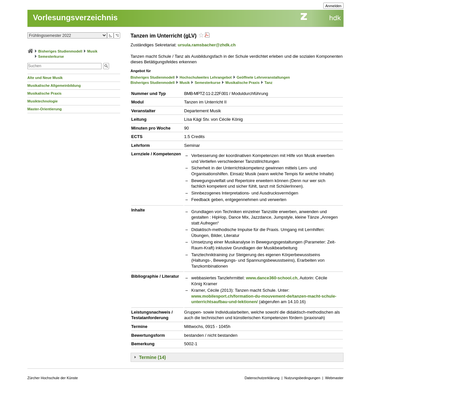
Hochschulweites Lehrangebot (206, 77)
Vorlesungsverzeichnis (75, 17)
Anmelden (333, 6)
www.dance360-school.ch (271, 277)
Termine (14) (152, 357)
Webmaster (334, 378)
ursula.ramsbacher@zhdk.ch (206, 44)
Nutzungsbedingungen (302, 378)
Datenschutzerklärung (262, 378)
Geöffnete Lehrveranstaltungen (263, 77)
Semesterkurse (51, 56)
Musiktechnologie (42, 101)
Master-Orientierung (44, 109)
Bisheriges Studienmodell (60, 51)
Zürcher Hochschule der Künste (52, 378)
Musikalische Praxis (44, 93)
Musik (92, 51)
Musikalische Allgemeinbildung (54, 85)
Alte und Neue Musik (45, 78)
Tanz (268, 83)
